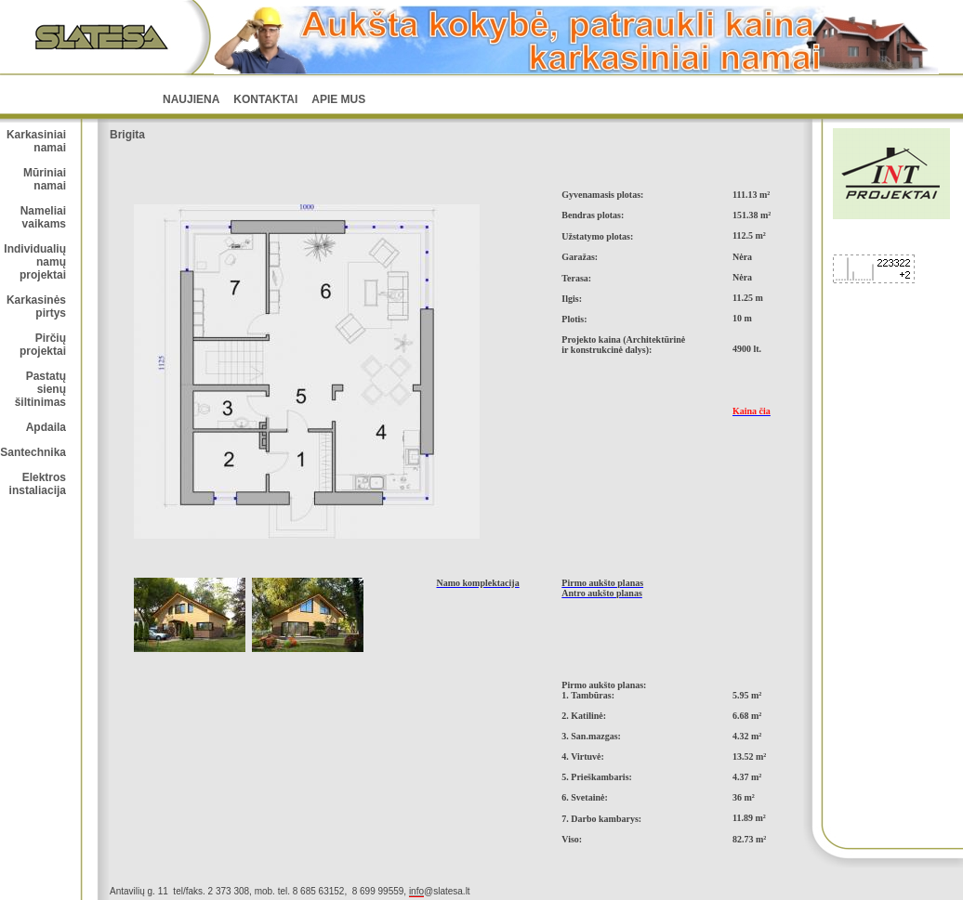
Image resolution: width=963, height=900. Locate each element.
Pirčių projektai (43, 345)
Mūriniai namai (44, 179)
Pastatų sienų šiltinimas (40, 389)
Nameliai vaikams (43, 217)
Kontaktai (265, 99)
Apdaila (46, 427)
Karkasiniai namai (36, 141)
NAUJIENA (191, 99)
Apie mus (338, 99)
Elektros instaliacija (37, 484)
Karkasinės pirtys (36, 306)
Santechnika (33, 452)
